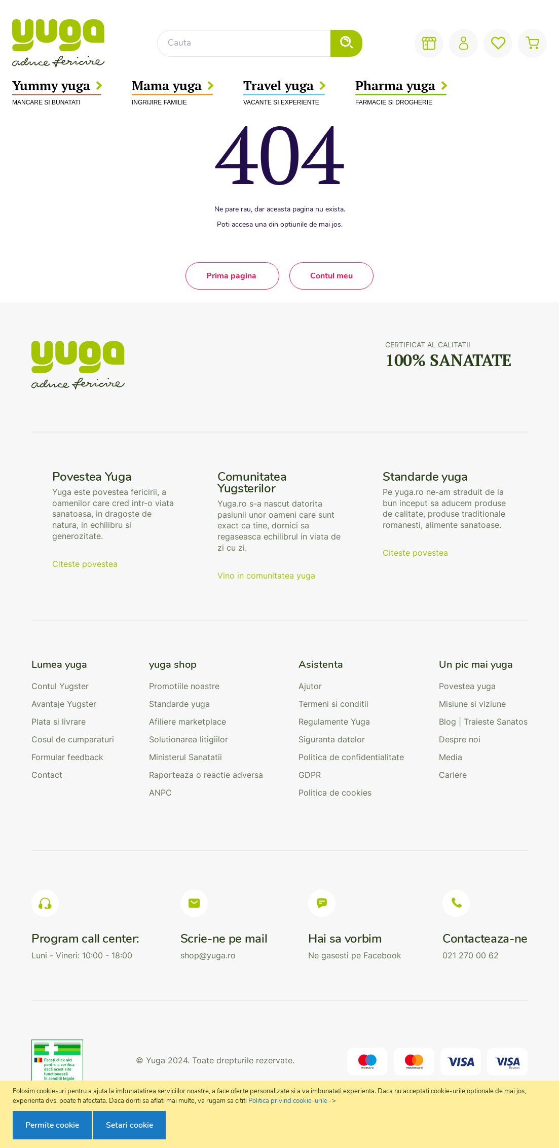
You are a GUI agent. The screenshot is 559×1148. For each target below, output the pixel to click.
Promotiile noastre (184, 686)
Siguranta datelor (332, 739)
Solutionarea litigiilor (188, 739)
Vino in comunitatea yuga (266, 575)
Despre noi (459, 739)
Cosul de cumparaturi (72, 739)
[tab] (72, 664)
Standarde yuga (179, 704)
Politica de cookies (335, 792)
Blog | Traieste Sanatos (483, 721)
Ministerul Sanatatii (185, 757)
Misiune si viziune (472, 704)
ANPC (160, 792)
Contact (46, 775)
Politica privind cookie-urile (287, 1100)
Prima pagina (232, 275)
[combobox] (259, 43)
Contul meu (331, 275)
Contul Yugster (60, 686)
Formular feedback (67, 757)
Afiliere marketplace (187, 721)
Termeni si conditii (333, 704)
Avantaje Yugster (63, 704)
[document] (281, 1114)
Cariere (453, 775)
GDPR (310, 775)
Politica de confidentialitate (351, 757)
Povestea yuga (467, 686)
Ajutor (310, 686)
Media (450, 757)
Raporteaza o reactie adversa (206, 775)
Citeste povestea (85, 564)
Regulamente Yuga (334, 721)
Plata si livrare (58, 721)
